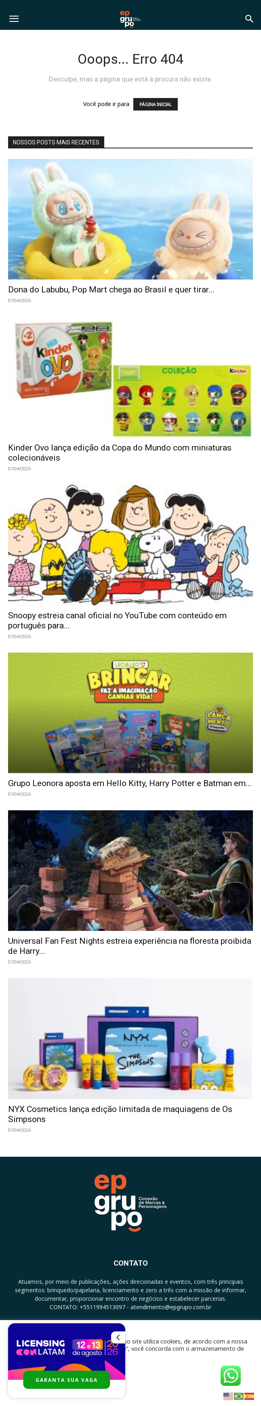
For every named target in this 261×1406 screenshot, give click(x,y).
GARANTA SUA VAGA (67, 1380)
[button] (14, 19)
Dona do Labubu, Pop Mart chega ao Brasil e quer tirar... (111, 289)
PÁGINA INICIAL (155, 104)
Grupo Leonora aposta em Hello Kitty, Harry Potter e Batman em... (130, 783)
